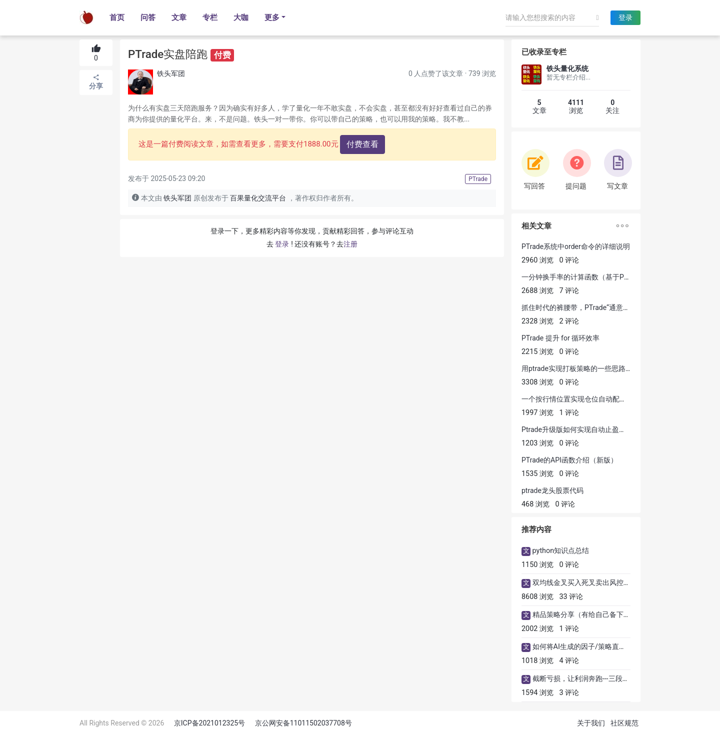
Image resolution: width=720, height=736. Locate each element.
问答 (148, 17)
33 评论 (572, 596)
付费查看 (362, 144)
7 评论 (570, 290)
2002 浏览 (538, 628)
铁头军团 (171, 74)
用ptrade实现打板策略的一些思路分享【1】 (590, 368)
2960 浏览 (538, 260)
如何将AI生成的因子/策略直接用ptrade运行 (600, 646)
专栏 (210, 17)
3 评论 (570, 692)
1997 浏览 (538, 412)
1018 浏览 (538, 660)
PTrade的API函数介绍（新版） (570, 460)
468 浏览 (536, 504)
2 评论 (570, 321)
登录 (625, 18)
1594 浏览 (538, 692)
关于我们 (591, 723)
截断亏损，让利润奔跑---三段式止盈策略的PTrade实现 (616, 678)
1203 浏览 (538, 443)
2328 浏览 (538, 321)
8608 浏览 (538, 596)
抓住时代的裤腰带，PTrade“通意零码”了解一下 (595, 308)
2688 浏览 (538, 290)
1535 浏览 (538, 474)
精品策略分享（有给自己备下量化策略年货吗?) (605, 614)
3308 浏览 (538, 382)
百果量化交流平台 (258, 198)
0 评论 (570, 260)
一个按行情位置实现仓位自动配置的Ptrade (588, 399)
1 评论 (570, 412)
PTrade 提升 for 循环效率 (561, 338)
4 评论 (570, 660)
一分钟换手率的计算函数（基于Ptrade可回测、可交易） (609, 277)
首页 (117, 17)
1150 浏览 (538, 564)
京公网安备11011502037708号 (303, 723)
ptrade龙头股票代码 (553, 490)
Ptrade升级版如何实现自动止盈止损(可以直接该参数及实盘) (615, 430)
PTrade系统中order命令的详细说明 (576, 246)
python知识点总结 (561, 550)
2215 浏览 (538, 352)
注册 (351, 244)
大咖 (241, 17)
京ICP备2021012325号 (209, 723)
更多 (272, 17)
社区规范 (624, 723)
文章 (179, 17)
